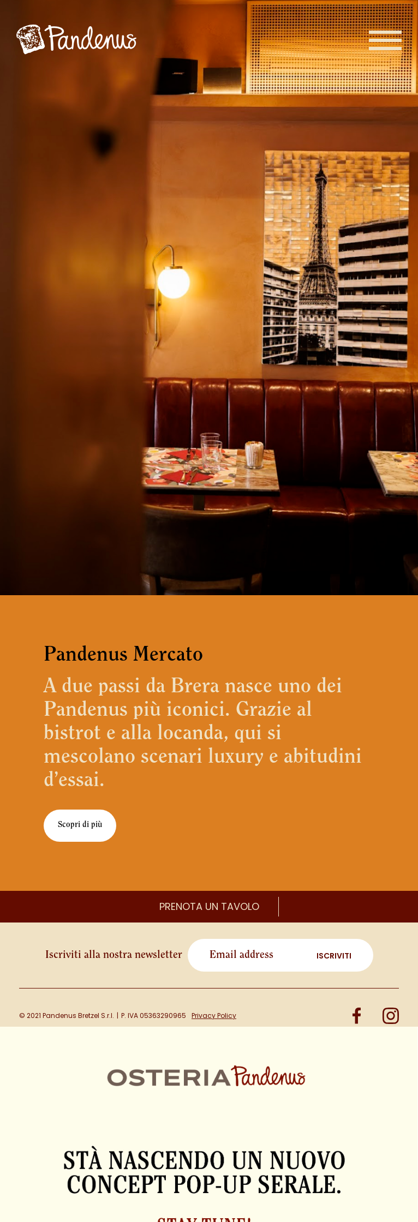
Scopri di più (80, 825)
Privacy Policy (214, 1015)
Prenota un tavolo (209, 906)
